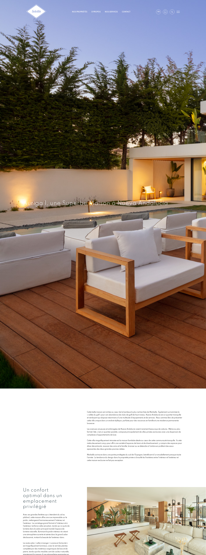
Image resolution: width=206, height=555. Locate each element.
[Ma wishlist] (165, 11)
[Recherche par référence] (172, 11)
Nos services (111, 12)
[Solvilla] (36, 11)
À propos (96, 12)
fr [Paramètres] (158, 12)
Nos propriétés (79, 12)
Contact (126, 12)
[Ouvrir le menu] (178, 11)
